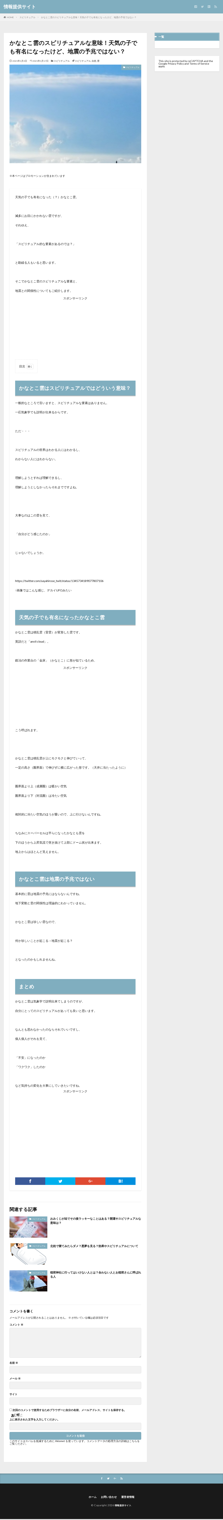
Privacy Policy (176, 63)
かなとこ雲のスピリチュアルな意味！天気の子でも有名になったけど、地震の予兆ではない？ (88, 17)
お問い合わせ (108, 1497)
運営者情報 (129, 1497)
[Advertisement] (75, 327)
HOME (10, 17)
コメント (16, 1324)
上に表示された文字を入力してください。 (34, 1419)
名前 (13, 1363)
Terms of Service (199, 63)
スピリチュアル (27, 17)
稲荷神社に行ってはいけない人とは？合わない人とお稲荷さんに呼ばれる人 (94, 1275)
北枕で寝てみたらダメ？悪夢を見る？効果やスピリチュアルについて (94, 1248)
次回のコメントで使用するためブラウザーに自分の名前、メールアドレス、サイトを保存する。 (69, 1410)
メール (15, 1378)
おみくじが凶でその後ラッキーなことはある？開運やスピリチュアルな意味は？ (94, 1221)
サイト (13, 1394)
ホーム (90, 1497)
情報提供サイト (20, 6)
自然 (94, 61)
